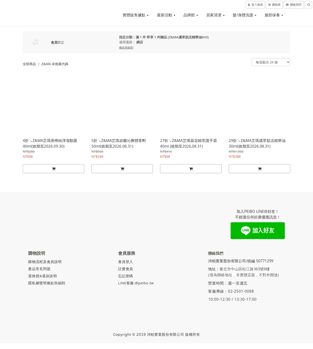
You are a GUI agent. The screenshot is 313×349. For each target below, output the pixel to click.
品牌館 (190, 15)
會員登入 (126, 261)
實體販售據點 (136, 15)
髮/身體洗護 (244, 15)
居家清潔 (215, 15)
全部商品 (29, 64)
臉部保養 (274, 15)
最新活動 (166, 15)
